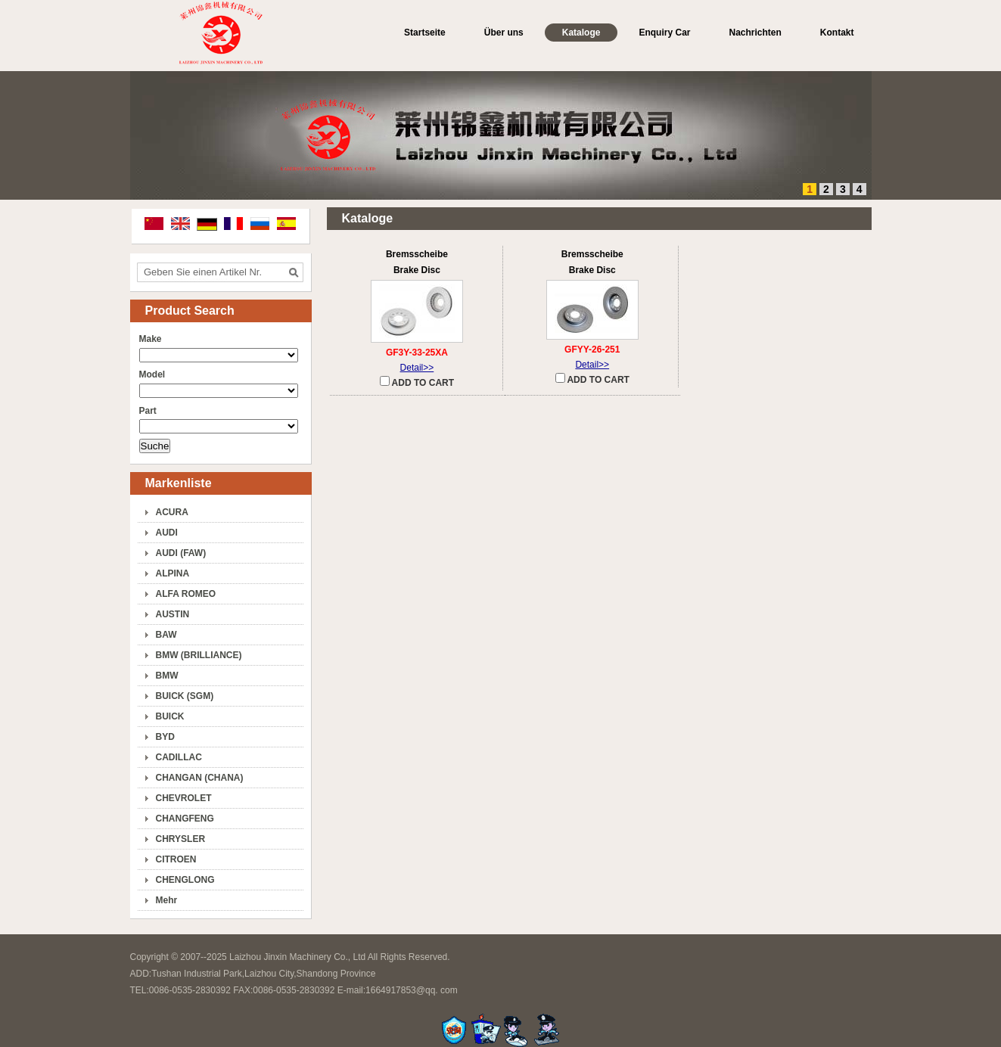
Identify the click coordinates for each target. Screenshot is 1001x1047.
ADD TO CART (417, 382)
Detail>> (417, 367)
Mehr (167, 900)
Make (150, 339)
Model (152, 374)
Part (148, 410)
